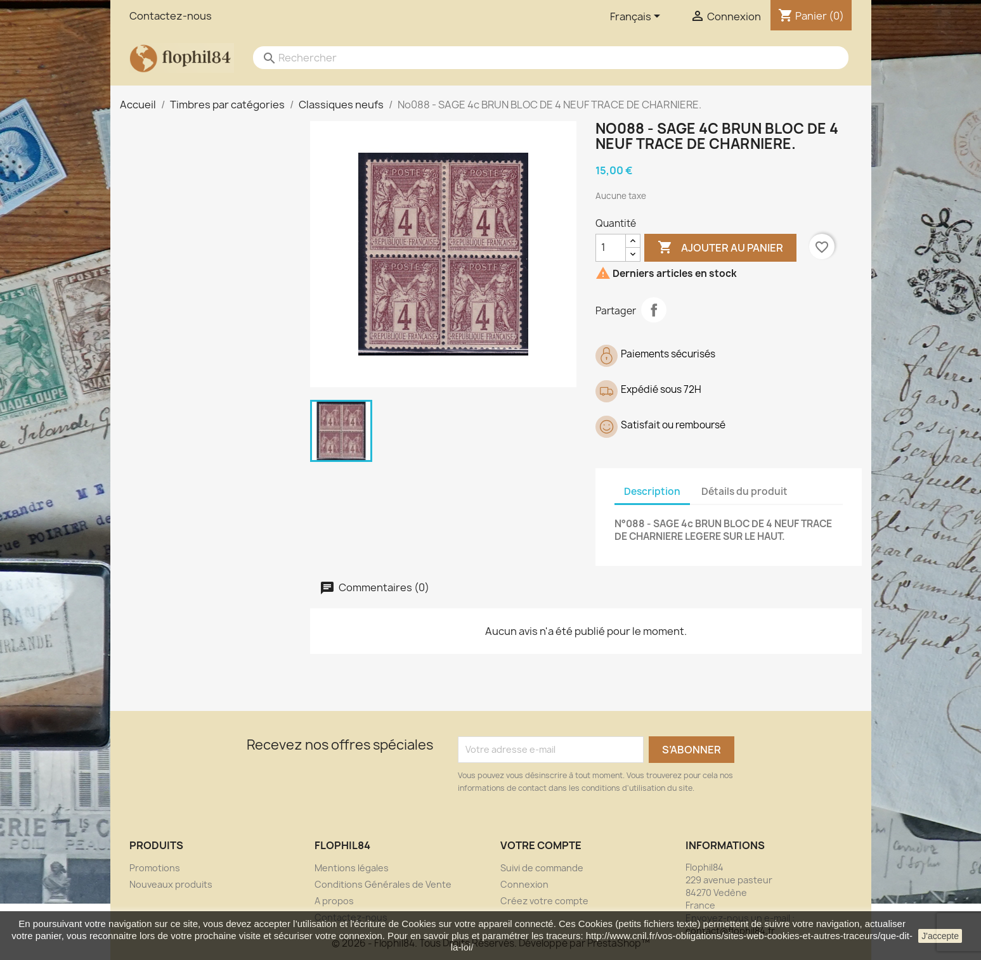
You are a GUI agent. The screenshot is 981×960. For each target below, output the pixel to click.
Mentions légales (352, 868)
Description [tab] (652, 491)
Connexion (524, 884)
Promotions (154, 868)
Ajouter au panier (720, 248)
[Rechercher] (538, 57)
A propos (334, 901)
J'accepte (940, 936)
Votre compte (540, 845)
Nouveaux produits (170, 884)
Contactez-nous (170, 16)
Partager (653, 310)
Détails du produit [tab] (744, 491)
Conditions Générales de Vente (383, 884)
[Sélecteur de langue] (637, 17)
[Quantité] (610, 248)
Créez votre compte (544, 901)
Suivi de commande (541, 868)
